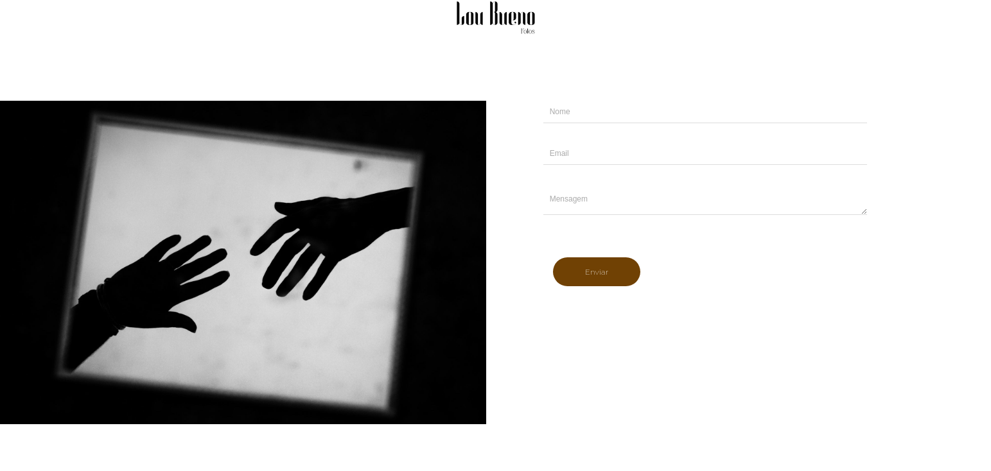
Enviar (597, 272)
